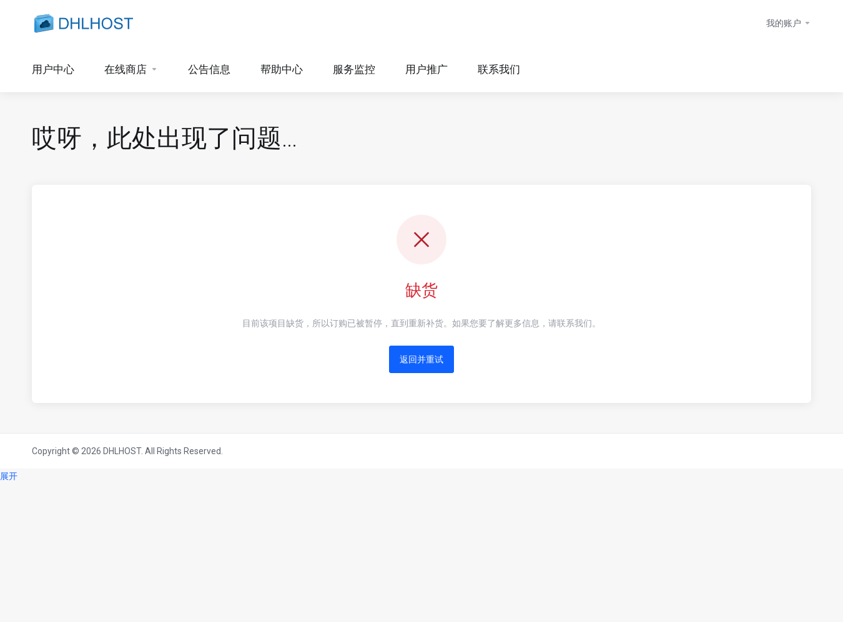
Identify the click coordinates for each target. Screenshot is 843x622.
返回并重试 (421, 359)
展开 (8, 476)
